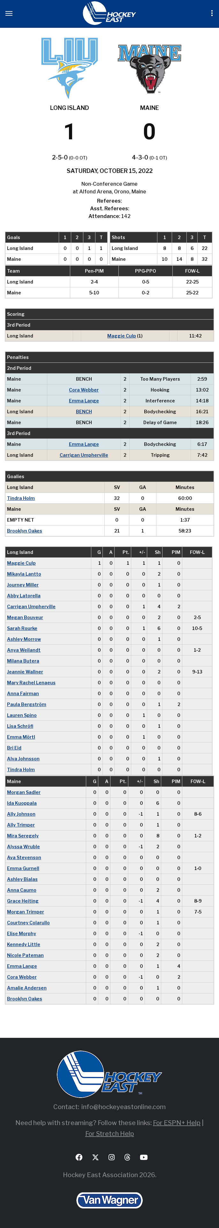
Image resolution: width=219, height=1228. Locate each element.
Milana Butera (23, 661)
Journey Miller (23, 584)
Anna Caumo (21, 890)
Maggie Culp (121, 335)
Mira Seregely (23, 835)
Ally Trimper (21, 825)
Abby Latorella (24, 595)
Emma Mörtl (21, 737)
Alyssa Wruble (23, 846)
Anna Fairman (23, 693)
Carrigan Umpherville (84, 455)
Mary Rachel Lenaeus (31, 682)
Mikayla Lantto (24, 574)
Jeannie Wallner (25, 671)
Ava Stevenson (24, 857)
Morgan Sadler (24, 792)
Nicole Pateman (25, 955)
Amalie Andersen (27, 988)
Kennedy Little (23, 944)
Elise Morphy (21, 933)
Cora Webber (84, 389)
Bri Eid (14, 747)
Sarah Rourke (22, 628)
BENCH (84, 411)
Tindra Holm (21, 498)
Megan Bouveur (25, 617)
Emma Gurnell (23, 868)
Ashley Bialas (22, 879)
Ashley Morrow (24, 639)
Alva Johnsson (23, 758)
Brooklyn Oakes (24, 530)
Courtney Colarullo (28, 922)
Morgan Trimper (25, 911)
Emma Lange (84, 400)
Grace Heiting (23, 901)
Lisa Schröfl (20, 726)
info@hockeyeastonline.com (123, 1107)
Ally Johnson (21, 814)
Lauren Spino (22, 715)
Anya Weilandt (24, 650)
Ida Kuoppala (22, 803)
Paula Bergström (26, 704)
